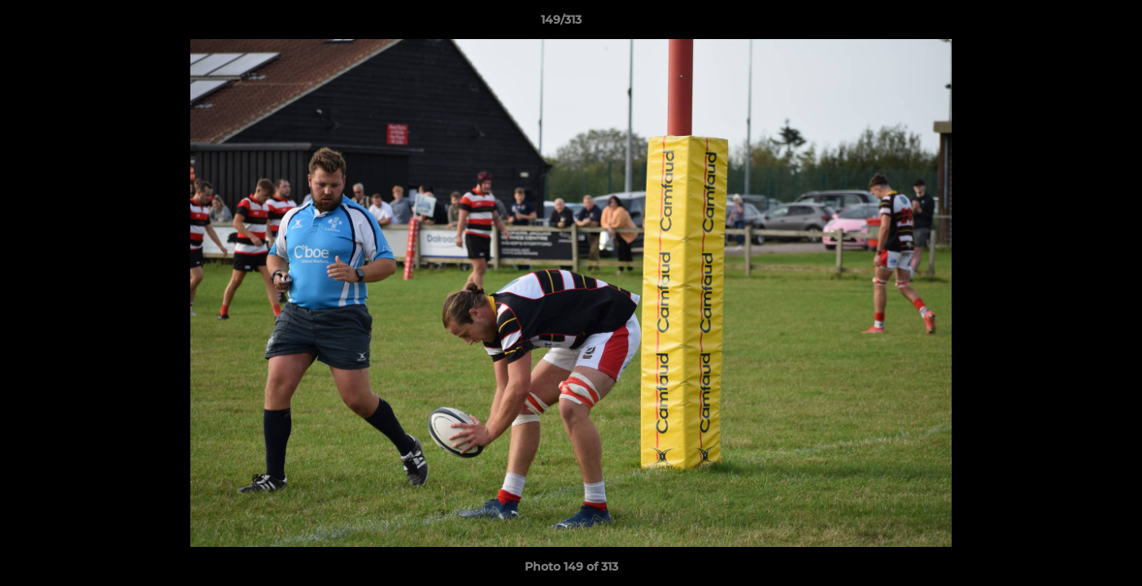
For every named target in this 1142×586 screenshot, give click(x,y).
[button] (1073, 23)
